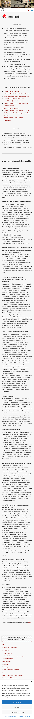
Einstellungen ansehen (17, 712)
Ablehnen (17, 707)
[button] (31, 682)
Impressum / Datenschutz (11, 716)
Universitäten (7, 120)
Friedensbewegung (9, 106)
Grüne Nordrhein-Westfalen (11, 108)
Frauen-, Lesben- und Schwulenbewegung (16, 103)
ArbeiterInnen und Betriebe (11, 91)
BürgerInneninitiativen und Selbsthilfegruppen (16, 96)
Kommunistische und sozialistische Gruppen (16, 110)
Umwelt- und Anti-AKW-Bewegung (13, 117)
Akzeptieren (17, 702)
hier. (29, 622)
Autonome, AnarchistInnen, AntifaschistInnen (16, 94)
